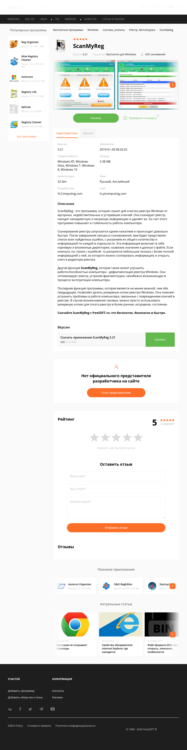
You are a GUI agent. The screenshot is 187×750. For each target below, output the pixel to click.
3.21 (80, 54)
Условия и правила (39, 725)
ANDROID (70, 19)
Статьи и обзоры (113, 19)
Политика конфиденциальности (75, 725)
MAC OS (29, 19)
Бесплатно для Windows (121, 54)
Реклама (57, 697)
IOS (57, 19)
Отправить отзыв (116, 527)
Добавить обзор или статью (25, 697)
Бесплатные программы (68, 30)
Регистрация (157, 6)
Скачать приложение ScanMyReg (88, 337)
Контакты (58, 691)
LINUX (43, 19)
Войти (143, 6)
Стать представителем (116, 392)
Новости (90, 19)
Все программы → (28, 136)
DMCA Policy (15, 725)
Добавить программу (21, 691)
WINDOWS (13, 19)
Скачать (96, 118)
